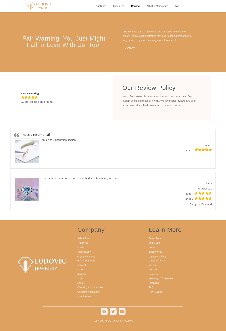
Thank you (83, 242)
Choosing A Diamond (88, 290)
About (80, 281)
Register (81, 273)
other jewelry (84, 251)
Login (80, 277)
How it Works (84, 295)
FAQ (177, 6)
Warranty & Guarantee (161, 277)
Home (80, 247)
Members (154, 264)
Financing (154, 281)
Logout (81, 268)
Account (81, 264)
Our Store (101, 6)
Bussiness (118, 6)
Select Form (83, 238)
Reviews (135, 6)
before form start (86, 260)
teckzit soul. (205, 188)
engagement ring (86, 255)
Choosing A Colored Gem (91, 286)
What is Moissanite (157, 6)
